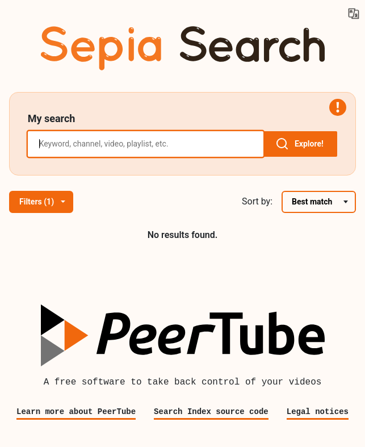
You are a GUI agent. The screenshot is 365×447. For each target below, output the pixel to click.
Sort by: (257, 201)
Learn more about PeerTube (76, 411)
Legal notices (318, 411)
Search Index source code (211, 411)
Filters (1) (42, 201)
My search (51, 118)
